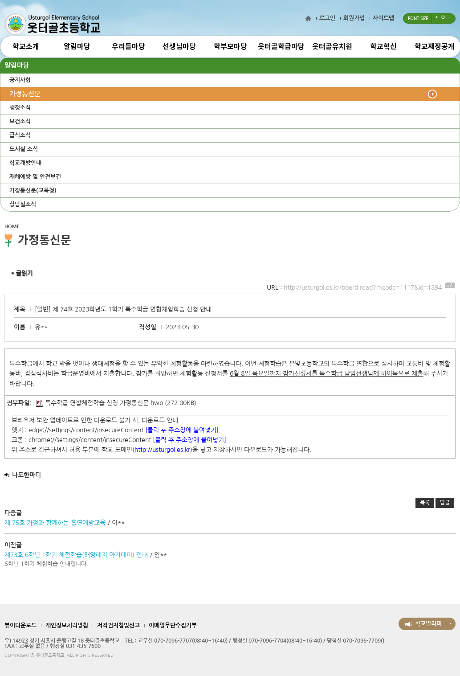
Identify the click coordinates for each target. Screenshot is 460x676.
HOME (12, 226)
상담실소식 (22, 204)
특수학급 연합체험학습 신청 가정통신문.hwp (99, 403)
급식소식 (20, 135)
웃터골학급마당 (281, 46)
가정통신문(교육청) (33, 190)
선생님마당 (179, 46)
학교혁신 (383, 46)
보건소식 (20, 121)
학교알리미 (428, 624)
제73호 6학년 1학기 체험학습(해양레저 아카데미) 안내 (76, 555)
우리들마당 (128, 46)
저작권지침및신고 (118, 625)
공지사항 (20, 80)
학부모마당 (230, 46)
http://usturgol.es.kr (162, 450)
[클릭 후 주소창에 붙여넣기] (182, 430)
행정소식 (20, 108)
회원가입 (354, 18)
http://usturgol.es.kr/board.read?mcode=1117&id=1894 (369, 287)
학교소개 (25, 46)
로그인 (327, 18)
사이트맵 (383, 18)
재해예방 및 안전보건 (35, 177)
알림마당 (77, 46)
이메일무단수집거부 (173, 625)
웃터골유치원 (332, 46)
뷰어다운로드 (20, 625)
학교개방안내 (25, 163)
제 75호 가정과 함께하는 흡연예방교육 (55, 523)
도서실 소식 (23, 149)
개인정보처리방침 (66, 625)
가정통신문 (25, 93)
